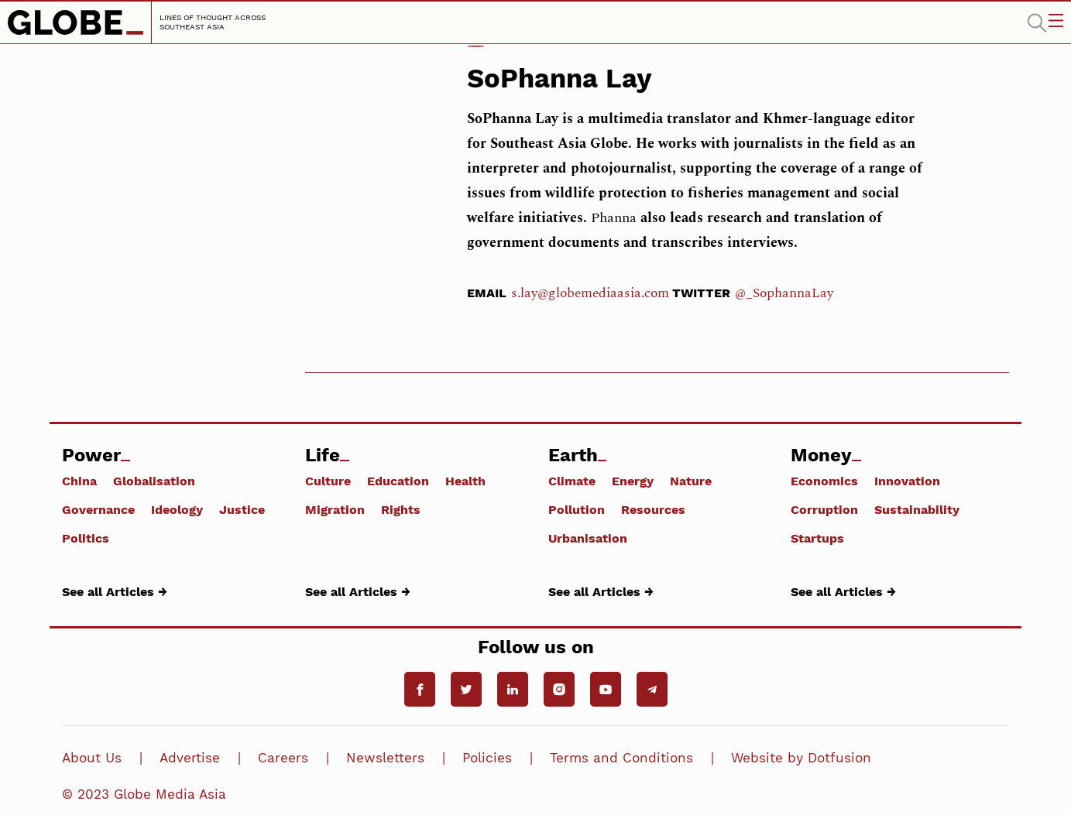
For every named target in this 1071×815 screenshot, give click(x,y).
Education (398, 481)
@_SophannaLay (784, 293)
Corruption (824, 509)
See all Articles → (114, 591)
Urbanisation (587, 538)
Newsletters (385, 757)
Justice (242, 509)
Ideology (177, 509)
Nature (691, 481)
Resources (653, 509)
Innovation (907, 481)
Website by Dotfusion (801, 757)
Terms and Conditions (621, 757)
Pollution (576, 509)
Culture (328, 481)
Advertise (190, 757)
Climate (572, 481)
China (79, 481)
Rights (401, 509)
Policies (487, 757)
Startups (817, 538)
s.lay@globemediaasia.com (590, 293)
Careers (283, 757)
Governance (98, 509)
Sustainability (916, 509)
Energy (633, 481)
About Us (92, 757)
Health (465, 481)
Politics (85, 538)
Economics (824, 481)
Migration (335, 509)
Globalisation (154, 481)
